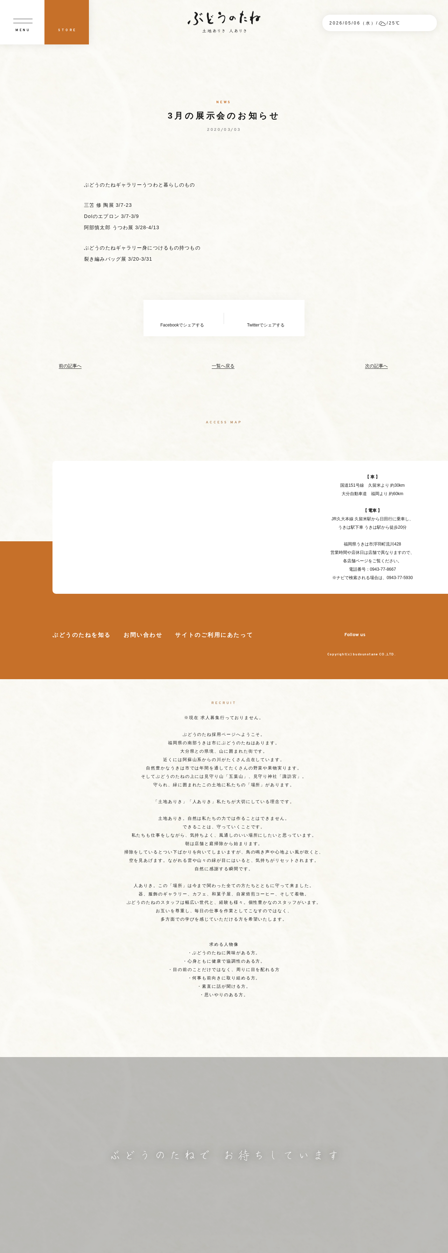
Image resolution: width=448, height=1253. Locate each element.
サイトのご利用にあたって (214, 635)
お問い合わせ (143, 635)
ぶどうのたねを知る (81, 635)
